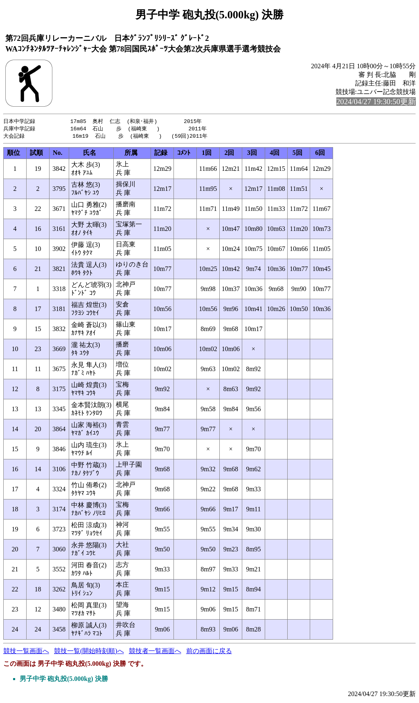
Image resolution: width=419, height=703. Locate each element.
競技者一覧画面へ (155, 652)
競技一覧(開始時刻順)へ (89, 652)
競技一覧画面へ (26, 652)
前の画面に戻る (209, 652)
